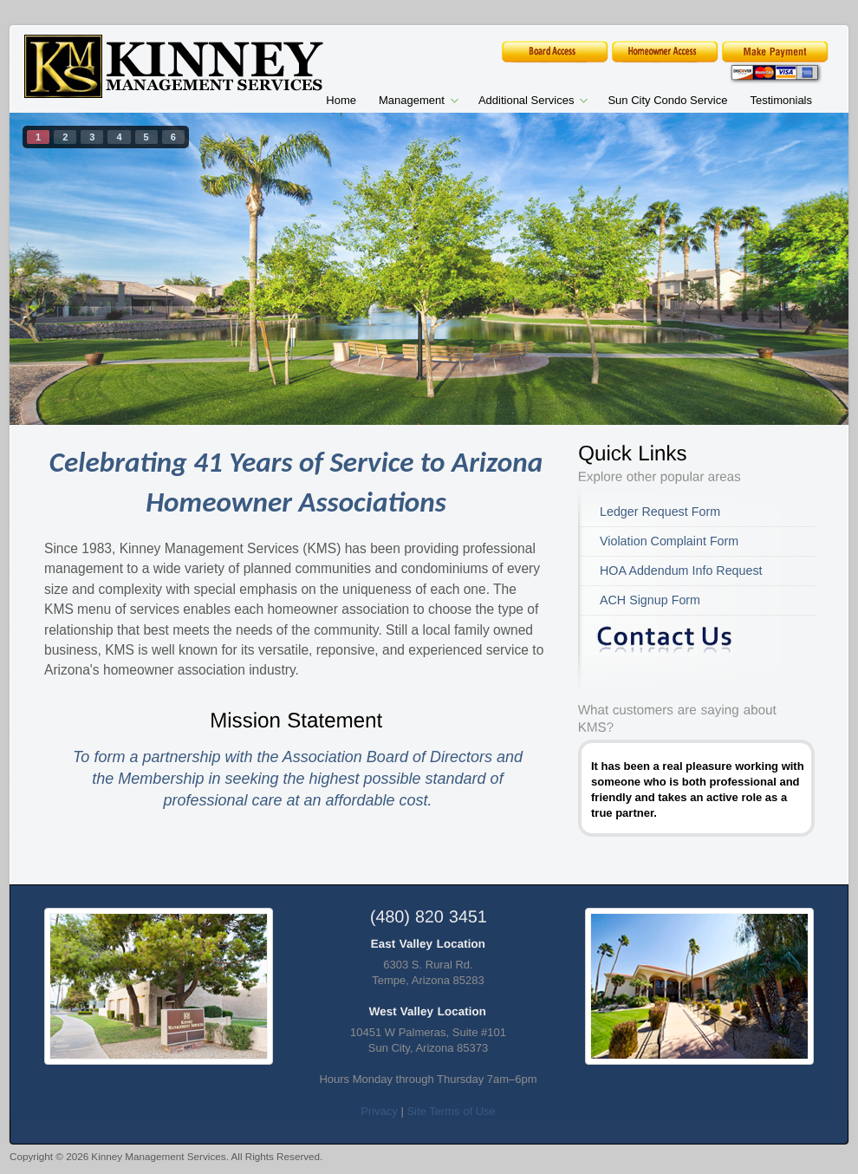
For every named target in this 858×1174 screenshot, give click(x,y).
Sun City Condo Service (667, 100)
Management (412, 101)
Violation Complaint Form (669, 541)
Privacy (379, 1111)
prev (58, 265)
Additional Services (527, 101)
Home (341, 100)
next (800, 265)
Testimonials (781, 100)
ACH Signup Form (650, 600)
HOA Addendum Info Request (681, 570)
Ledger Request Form (660, 512)
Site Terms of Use (450, 1111)
